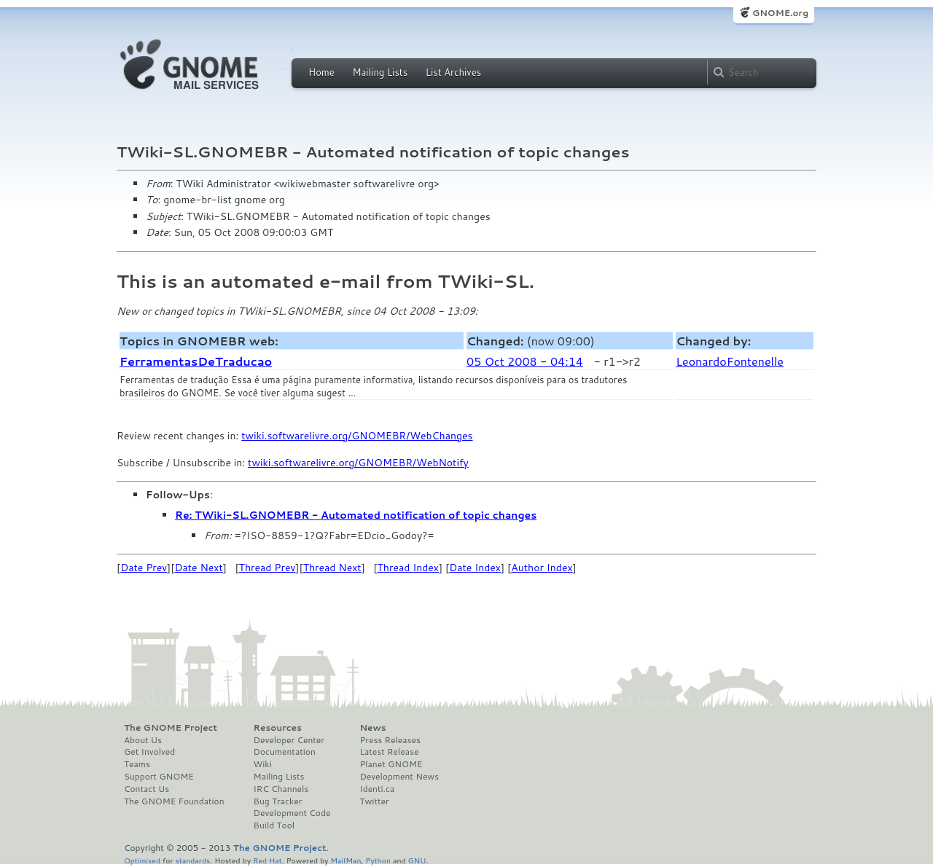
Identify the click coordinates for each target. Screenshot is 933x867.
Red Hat (267, 860)
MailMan (345, 860)
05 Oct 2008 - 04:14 (524, 361)
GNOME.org (780, 13)
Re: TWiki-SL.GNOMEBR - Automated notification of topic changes (355, 515)
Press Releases (389, 740)
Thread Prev (267, 567)
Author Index (541, 567)
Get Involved (149, 752)
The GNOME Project (170, 728)
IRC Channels (281, 789)
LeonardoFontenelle (730, 361)
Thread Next (332, 567)
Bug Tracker (278, 801)
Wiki (263, 764)
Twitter (374, 801)
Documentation (285, 752)
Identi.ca (376, 789)
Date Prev (143, 567)
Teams (137, 764)
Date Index (475, 567)
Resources (278, 728)
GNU (417, 860)
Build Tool (274, 825)
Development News (399, 776)
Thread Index (409, 567)
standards (192, 860)
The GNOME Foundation (174, 801)
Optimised (142, 860)
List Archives (453, 72)
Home (321, 72)
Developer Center (289, 740)
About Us (143, 740)
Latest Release (388, 752)
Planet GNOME (390, 764)
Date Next (198, 567)
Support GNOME (159, 776)
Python (378, 860)
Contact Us (146, 789)
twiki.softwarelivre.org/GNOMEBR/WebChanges (356, 435)
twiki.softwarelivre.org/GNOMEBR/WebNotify (358, 462)
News (372, 728)
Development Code (292, 813)
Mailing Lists (379, 72)
